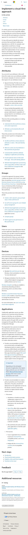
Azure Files (10, 408)
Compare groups (9, 216)
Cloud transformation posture (12, 457)
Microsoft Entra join (14, 271)
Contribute (10, 526)
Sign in (25, 2)
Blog (4, 526)
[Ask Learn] (22, 5)
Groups (4, 19)
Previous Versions (15, 524)
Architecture (8, 5)
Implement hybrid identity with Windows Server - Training (13, 487)
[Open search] (21, 2)
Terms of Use (6, 528)
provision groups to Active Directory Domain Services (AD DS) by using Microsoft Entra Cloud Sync (13, 182)
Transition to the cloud (10, 461)
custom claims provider (16, 105)
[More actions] (25, 5)
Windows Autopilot (7, 285)
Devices (4, 23)
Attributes (5, 17)
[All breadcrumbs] (3, 5)
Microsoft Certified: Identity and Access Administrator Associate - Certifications (11, 495)
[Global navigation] (1, 2)
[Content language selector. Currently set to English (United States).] (10, 513)
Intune (19, 282)
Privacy (16, 526)
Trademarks (13, 528)
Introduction (8, 455)
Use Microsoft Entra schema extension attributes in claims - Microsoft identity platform (15, 142)
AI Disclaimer (6, 524)
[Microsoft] (14, 2)
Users (4, 21)
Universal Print (17, 436)
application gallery (12, 428)
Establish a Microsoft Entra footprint (14, 459)
